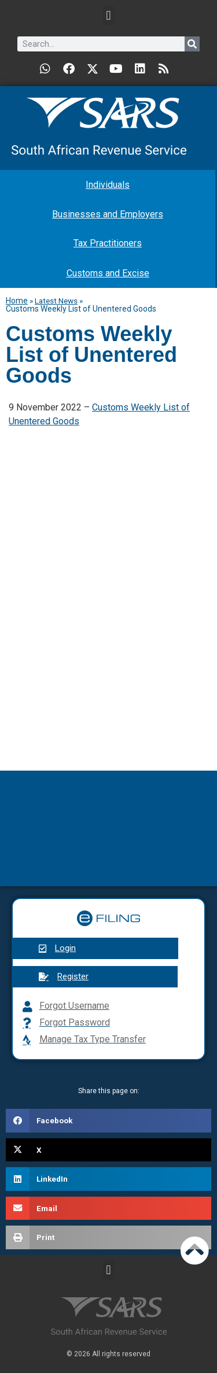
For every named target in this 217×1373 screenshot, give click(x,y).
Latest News (56, 300)
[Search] (192, 43)
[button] (108, 15)
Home (17, 300)
